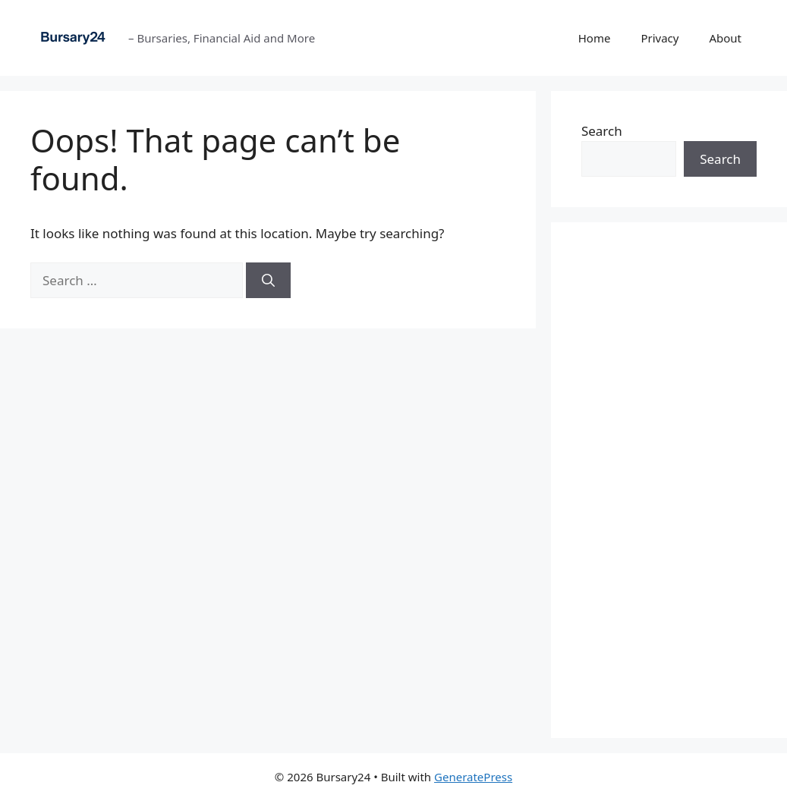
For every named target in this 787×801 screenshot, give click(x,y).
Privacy (659, 38)
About (725, 38)
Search (601, 131)
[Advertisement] (669, 480)
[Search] (268, 280)
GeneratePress (473, 776)
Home (594, 38)
